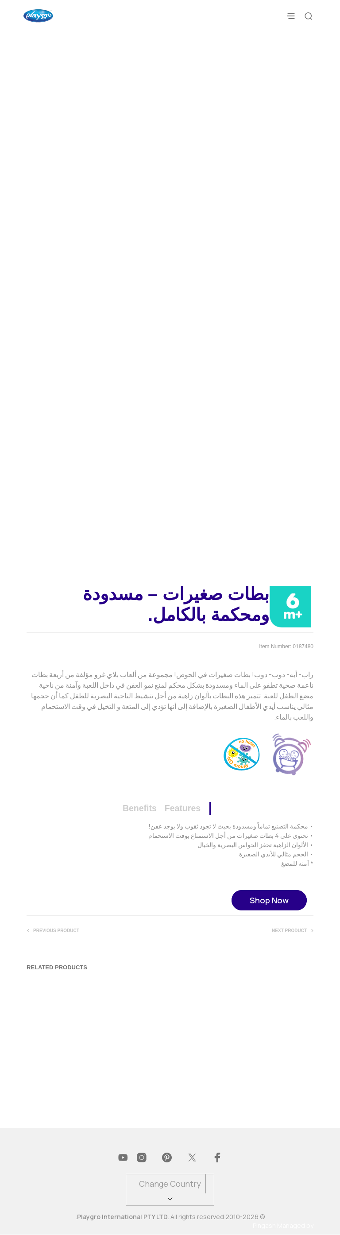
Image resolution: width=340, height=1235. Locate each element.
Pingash (264, 1226)
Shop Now (269, 900)
